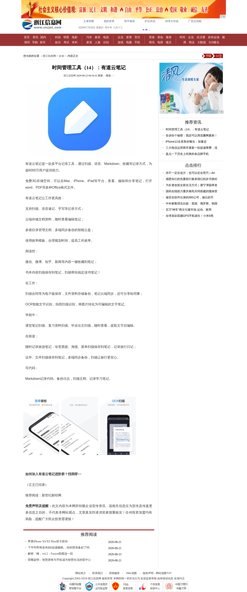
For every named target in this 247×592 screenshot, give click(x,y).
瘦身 (168, 37)
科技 (58, 37)
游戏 (120, 42)
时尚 (182, 37)
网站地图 (161, 573)
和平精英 (129, 21)
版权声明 (148, 573)
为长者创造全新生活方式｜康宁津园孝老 (191, 185)
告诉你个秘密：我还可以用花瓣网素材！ (191, 135)
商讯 (152, 42)
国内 (43, 37)
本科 (75, 42)
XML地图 (131, 573)
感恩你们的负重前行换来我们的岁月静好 (191, 179)
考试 (66, 42)
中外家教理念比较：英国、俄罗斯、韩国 (191, 203)
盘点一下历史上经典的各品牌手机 (187, 153)
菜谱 (129, 37)
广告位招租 (195, 21)
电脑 (129, 42)
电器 (106, 37)
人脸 (97, 42)
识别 (106, 42)
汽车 (89, 37)
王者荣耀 (88, 21)
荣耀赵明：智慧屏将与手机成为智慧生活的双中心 (59, 559)
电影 (75, 37)
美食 (152, 37)
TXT (169, 573)
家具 (97, 37)
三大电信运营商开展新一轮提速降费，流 (191, 147)
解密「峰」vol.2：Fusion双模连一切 (50, 553)
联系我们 (97, 573)
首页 (27, 37)
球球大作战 (171, 21)
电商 (160, 42)
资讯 (35, 37)
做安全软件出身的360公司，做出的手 (189, 197)
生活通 (201, 37)
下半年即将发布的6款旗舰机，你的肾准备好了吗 (58, 547)
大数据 (201, 42)
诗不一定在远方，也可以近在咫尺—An (190, 172)
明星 (66, 37)
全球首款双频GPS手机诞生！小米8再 (189, 215)
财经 (27, 42)
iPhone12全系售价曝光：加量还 (186, 141)
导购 (35, 42)
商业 (192, 42)
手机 (137, 42)
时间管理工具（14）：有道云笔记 (187, 129)
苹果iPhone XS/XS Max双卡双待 (48, 541)
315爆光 (214, 42)
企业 (120, 37)
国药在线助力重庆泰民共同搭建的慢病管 (191, 191)
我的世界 (109, 21)
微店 (168, 42)
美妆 (160, 37)
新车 (43, 42)
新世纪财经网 (51, 495)
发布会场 (213, 37)
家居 (89, 42)
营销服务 (114, 573)
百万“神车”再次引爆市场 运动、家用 (188, 209)
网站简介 (80, 573)
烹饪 (137, 37)
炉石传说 (150, 21)
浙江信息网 (49, 55)
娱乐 (58, 42)
